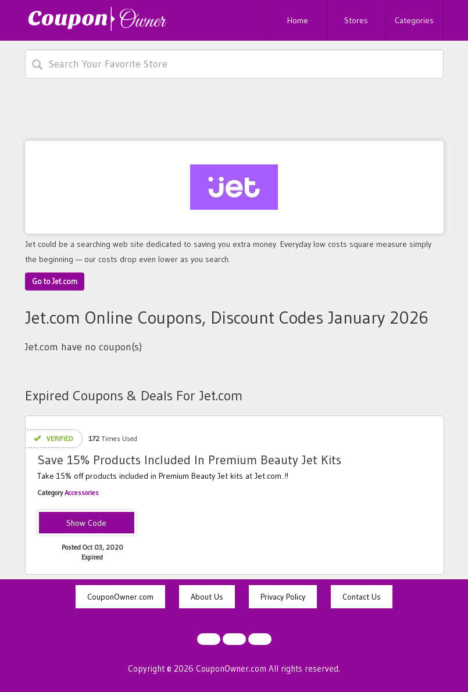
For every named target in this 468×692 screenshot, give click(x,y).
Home (297, 20)
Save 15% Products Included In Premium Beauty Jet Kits (189, 460)
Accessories (82, 492)
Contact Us (361, 596)
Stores (356, 20)
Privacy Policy (282, 596)
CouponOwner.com (120, 596)
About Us (207, 596)
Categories (414, 20)
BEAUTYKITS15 (86, 523)
